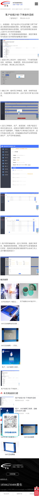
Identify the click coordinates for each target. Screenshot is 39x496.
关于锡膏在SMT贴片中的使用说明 (29, 301)
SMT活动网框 (10, 448)
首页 (13, 9)
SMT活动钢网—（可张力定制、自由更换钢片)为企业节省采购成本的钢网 (10, 345)
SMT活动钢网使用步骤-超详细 (10, 323)
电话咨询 (6, 494)
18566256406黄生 (11, 484)
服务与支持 (19, 9)
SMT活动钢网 (29, 431)
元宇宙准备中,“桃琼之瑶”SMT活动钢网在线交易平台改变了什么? (10, 302)
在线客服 (12, 474)
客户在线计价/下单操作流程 (10, 389)
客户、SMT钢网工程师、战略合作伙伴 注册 (11, 367)
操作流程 (26, 9)
